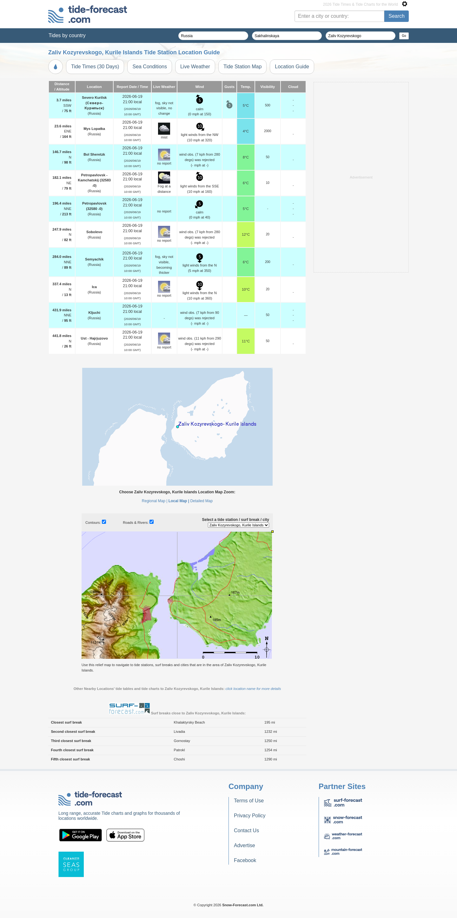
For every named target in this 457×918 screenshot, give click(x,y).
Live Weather (195, 66)
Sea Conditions (149, 66)
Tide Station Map (242, 66)
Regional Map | (155, 501)
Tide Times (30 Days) (95, 66)
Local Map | (179, 501)
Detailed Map (201, 501)
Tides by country (67, 35)
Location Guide (292, 66)
